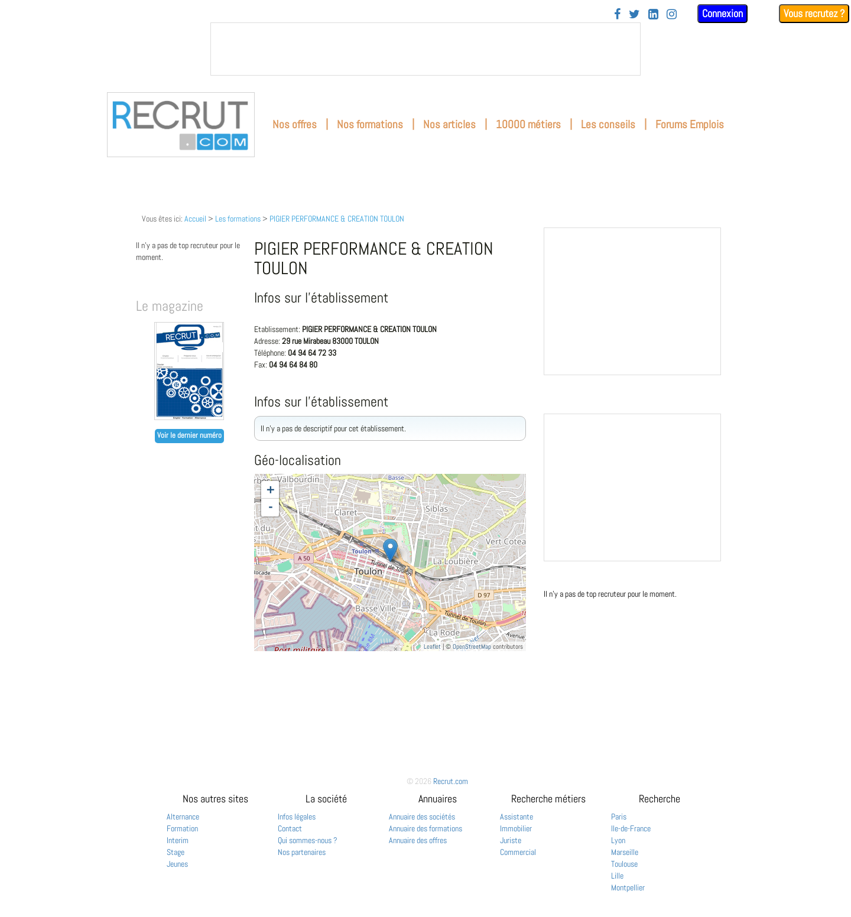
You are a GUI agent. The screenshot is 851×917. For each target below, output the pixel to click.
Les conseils (608, 124)
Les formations (238, 218)
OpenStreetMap (472, 646)
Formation (182, 828)
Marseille (624, 852)
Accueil (195, 218)
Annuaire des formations (425, 828)
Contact (290, 828)
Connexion (722, 13)
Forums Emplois (689, 124)
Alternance (183, 816)
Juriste (510, 840)
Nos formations (370, 124)
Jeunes (177, 864)
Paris (618, 816)
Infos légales (297, 816)
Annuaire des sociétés (422, 816)
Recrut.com (450, 781)
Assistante (516, 816)
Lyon (618, 840)
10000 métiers (528, 124)
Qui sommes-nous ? (307, 840)
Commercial (518, 852)
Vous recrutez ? (814, 13)
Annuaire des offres (418, 840)
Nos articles (449, 124)
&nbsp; (425, 49)
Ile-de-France (631, 828)
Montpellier (628, 887)
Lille (617, 875)
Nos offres (294, 124)
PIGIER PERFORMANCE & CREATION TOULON (336, 218)
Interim (178, 840)
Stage (175, 852)
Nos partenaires (302, 852)
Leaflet (432, 646)
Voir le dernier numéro (189, 435)
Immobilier (516, 828)
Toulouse (624, 864)
